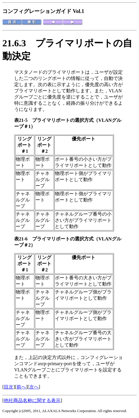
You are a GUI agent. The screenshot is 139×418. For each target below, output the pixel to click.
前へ (21, 386)
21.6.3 (18, 43)
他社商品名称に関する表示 (32, 400)
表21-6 (23, 238)
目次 (8, 386)
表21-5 (23, 120)
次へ (34, 386)
